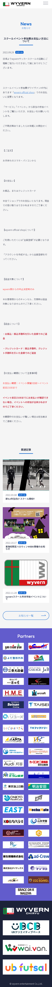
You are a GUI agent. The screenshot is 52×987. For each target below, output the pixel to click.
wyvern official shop (24, 92)
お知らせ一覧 (32, 615)
